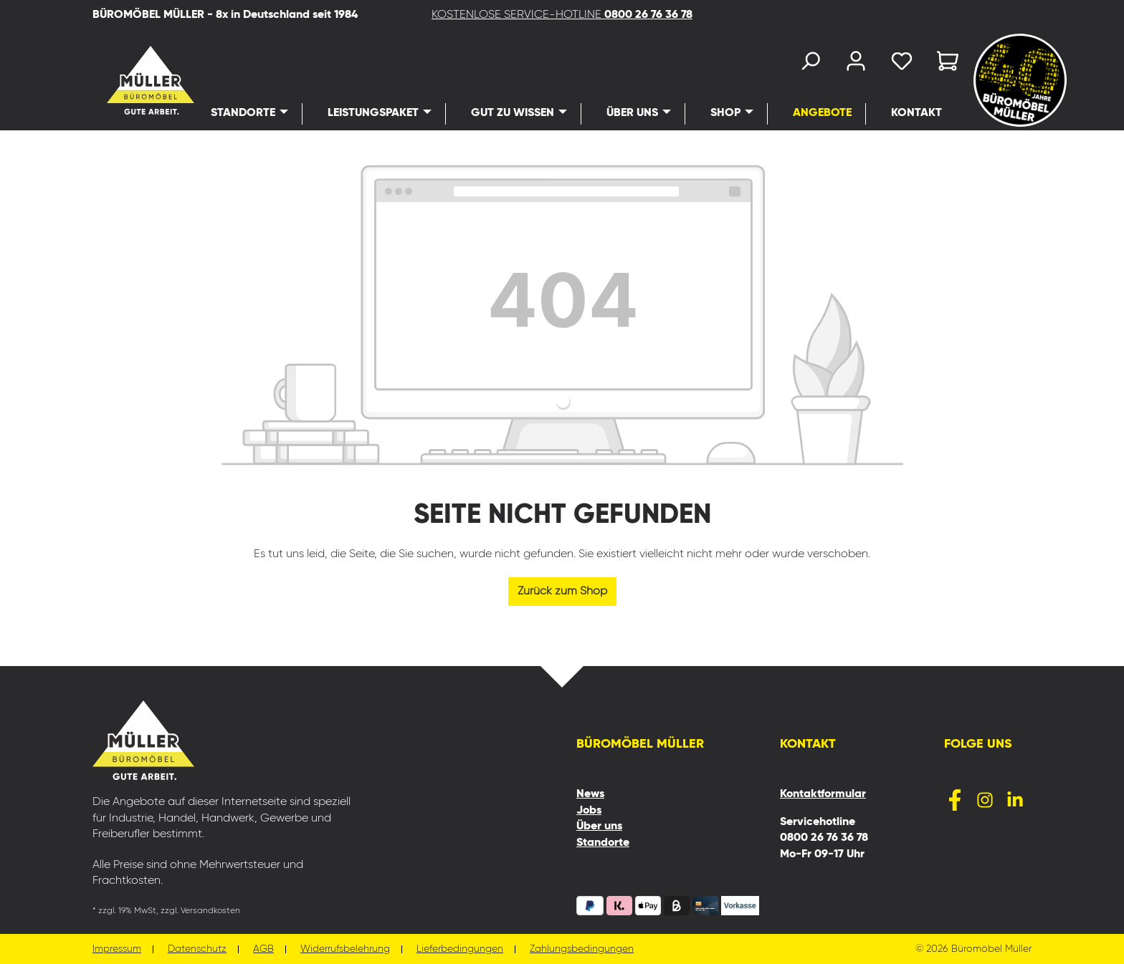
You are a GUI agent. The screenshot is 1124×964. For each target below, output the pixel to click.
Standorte (602, 843)
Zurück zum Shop (562, 591)
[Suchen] (810, 64)
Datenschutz (197, 949)
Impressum (116, 949)
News (590, 794)
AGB (263, 949)
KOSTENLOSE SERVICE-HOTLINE (562, 15)
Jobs (588, 810)
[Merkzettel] (902, 64)
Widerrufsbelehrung (345, 949)
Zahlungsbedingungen (582, 949)
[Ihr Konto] (856, 64)
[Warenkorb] (943, 64)
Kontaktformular (823, 794)
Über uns (599, 826)
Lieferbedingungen (459, 949)
